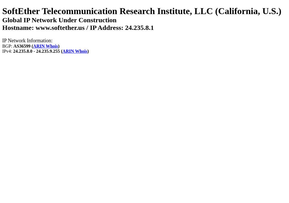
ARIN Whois (45, 46)
